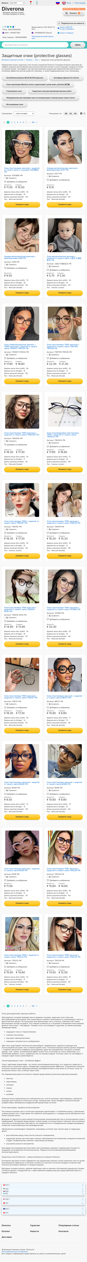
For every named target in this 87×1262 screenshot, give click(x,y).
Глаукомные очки (14, 91)
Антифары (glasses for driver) (66, 78)
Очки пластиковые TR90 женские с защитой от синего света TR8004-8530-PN (20, 609)
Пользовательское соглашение (15, 1251)
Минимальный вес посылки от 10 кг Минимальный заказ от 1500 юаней (74, 9)
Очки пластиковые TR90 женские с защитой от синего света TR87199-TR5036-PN (63, 346)
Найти (77, 45)
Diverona (13, 9)
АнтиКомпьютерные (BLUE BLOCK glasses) (24, 78)
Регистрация (80, 3)
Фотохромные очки (14, 104)
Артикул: (7, 175)
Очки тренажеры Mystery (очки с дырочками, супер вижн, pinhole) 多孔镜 (38, 84)
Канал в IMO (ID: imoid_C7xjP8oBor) (66, 28)
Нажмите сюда (22, 204)
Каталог (29, 60)
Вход (69, 3)
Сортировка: (7, 114)
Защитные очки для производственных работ (52, 91)
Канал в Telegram (66, 33)
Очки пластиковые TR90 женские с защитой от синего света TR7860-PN (63, 608)
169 (33, 122)
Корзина (73, 13)
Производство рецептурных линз (42, 37)
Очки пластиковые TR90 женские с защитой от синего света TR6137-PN (20, 697)
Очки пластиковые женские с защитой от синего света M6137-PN (64, 697)
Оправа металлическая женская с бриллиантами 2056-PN (19, 257)
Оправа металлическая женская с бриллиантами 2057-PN (62, 169)
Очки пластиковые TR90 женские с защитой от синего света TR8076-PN (63, 522)
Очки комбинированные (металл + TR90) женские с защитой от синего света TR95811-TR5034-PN (20, 346)
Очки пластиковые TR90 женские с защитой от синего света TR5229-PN (63, 956)
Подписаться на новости (72, 23)
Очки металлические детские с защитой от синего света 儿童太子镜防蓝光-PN (64, 258)
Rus (36, 60)
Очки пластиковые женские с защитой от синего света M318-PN (21, 870)
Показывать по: (55, 114)
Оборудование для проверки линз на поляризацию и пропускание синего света (40, 98)
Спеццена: (18, 185)
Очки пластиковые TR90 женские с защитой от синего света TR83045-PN (21, 434)
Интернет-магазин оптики (12, 60)
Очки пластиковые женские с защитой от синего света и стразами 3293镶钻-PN (21, 170)
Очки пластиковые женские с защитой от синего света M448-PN (21, 783)
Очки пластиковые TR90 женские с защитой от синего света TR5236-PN (63, 870)
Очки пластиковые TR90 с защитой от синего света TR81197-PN (21, 522)
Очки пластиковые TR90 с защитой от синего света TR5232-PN (21, 956)
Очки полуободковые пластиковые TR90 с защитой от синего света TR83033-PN (63, 435)
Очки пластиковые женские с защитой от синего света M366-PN (64, 783)
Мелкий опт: (8, 185)
